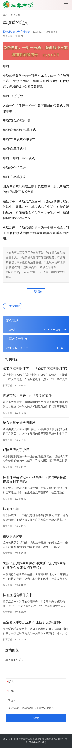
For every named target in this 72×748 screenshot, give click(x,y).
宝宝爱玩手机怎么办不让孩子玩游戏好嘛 (32, 622)
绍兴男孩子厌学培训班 (19, 423)
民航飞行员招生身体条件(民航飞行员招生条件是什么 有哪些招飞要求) (34, 565)
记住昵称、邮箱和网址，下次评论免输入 (30, 708)
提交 (36, 718)
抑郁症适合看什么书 (17, 595)
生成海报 (12, 306)
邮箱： (12, 691)
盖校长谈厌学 (12, 536)
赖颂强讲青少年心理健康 (16, 31)
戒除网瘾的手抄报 (16, 450)
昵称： (12, 681)
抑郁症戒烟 (11, 509)
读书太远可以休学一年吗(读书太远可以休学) (35, 368)
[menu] (66, 4)
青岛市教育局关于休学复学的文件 (27, 395)
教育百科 (8, 36)
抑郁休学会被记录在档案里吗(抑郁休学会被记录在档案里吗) (34, 479)
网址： (12, 700)
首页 (5, 14)
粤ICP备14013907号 (36, 742)
